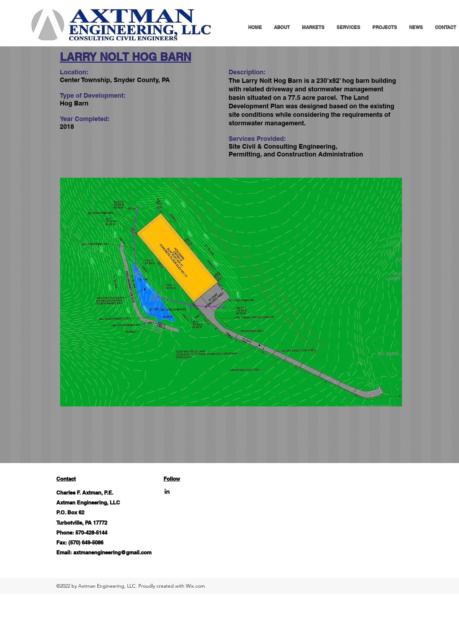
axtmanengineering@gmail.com (112, 552)
